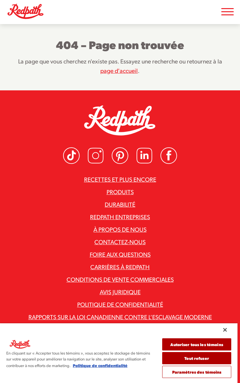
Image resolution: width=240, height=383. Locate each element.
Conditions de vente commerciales (120, 279)
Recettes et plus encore (120, 179)
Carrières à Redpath (120, 266)
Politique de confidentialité (120, 304)
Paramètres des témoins (197, 372)
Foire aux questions (120, 254)
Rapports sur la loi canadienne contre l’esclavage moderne (120, 316)
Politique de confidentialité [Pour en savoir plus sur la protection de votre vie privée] (100, 365)
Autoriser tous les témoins (196, 344)
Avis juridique (120, 291)
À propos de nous (120, 229)
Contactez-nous (120, 241)
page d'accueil (119, 70)
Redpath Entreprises (120, 216)
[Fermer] (225, 330)
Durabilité (120, 204)
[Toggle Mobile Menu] (228, 12)
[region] (119, 353)
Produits (120, 191)
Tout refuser (196, 358)
